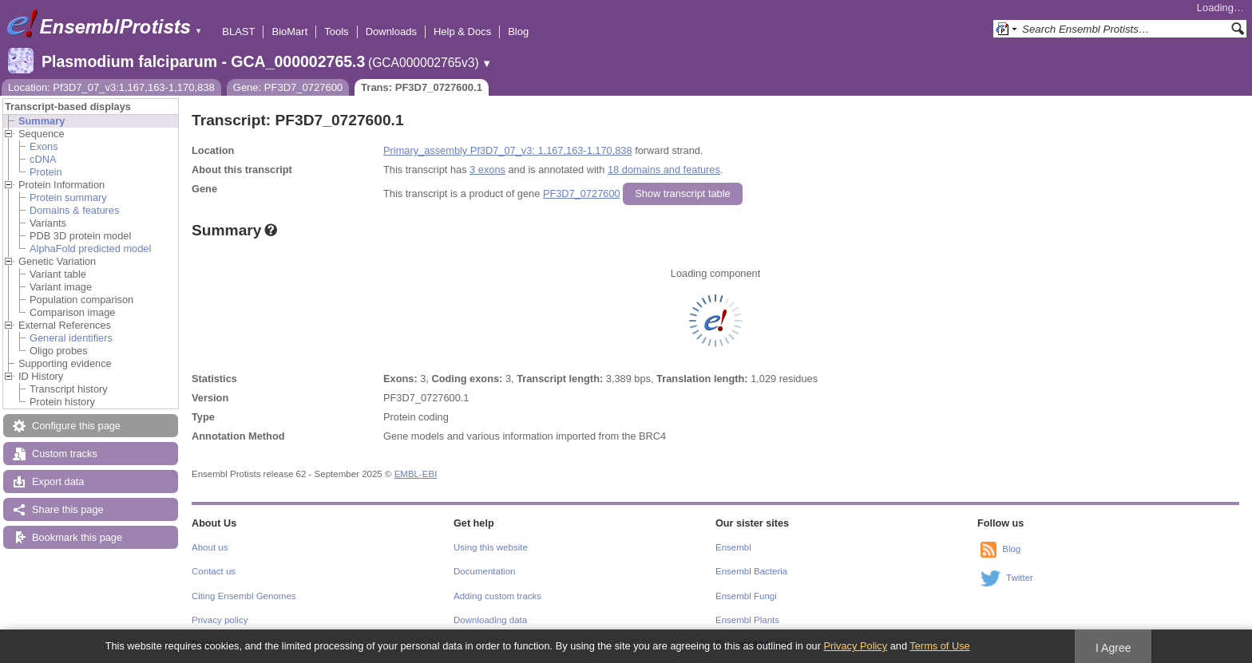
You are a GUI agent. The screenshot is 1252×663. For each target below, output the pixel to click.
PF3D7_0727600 (581, 193)
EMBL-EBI (416, 474)
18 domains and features (664, 170)
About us (210, 547)
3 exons (487, 170)
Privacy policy (220, 620)
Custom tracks (64, 454)
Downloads (391, 31)
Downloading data (490, 620)
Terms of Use (939, 646)
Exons (44, 146)
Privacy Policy (855, 646)
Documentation (484, 571)
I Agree (1113, 647)
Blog (518, 31)
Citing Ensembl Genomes (244, 596)
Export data (58, 481)
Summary (41, 121)
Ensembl (733, 547)
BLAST (238, 31)
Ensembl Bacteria (751, 571)
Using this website (491, 547)
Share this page (68, 509)
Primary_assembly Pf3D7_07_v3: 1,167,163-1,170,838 (507, 150)
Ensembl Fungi (746, 596)
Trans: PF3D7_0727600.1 (421, 87)
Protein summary (68, 197)
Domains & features (74, 210)
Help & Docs (462, 31)
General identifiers (71, 338)
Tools (336, 31)
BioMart (289, 31)
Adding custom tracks (497, 596)
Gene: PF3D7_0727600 (288, 87)
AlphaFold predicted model (90, 249)
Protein (46, 172)
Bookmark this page (77, 537)
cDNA (43, 159)
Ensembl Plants (747, 620)
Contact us (214, 571)
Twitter (1019, 577)
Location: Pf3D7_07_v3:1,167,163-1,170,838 (111, 87)
